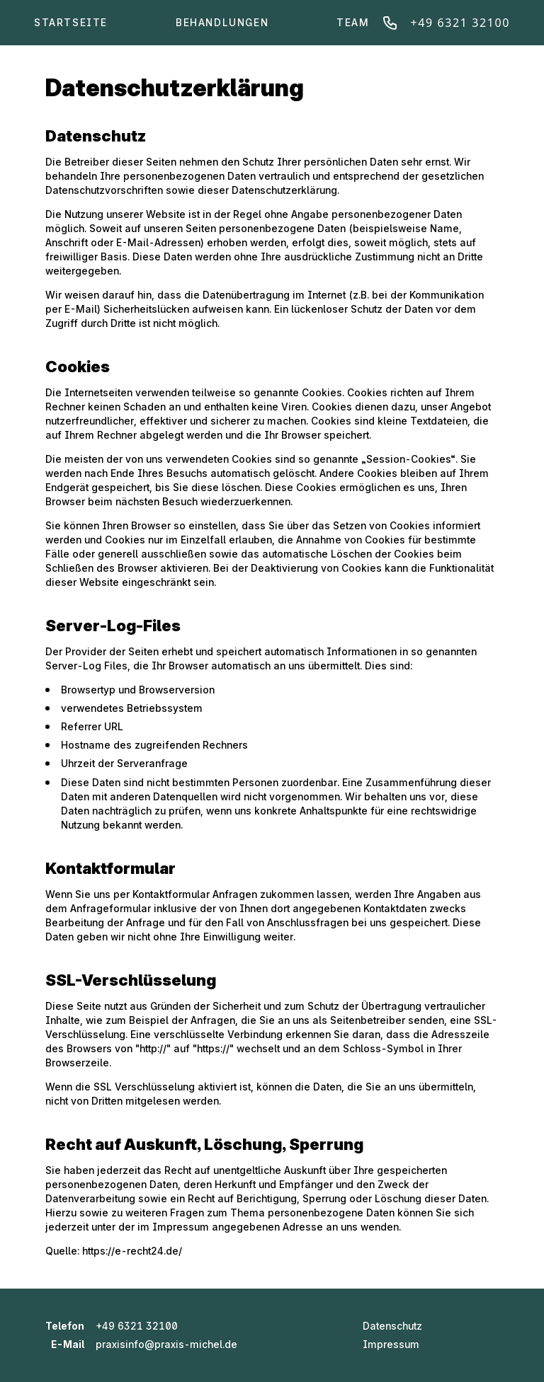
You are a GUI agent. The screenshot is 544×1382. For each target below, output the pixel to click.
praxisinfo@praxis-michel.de (166, 1344)
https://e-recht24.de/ (132, 1251)
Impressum (391, 1344)
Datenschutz (392, 1326)
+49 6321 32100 (460, 22)
